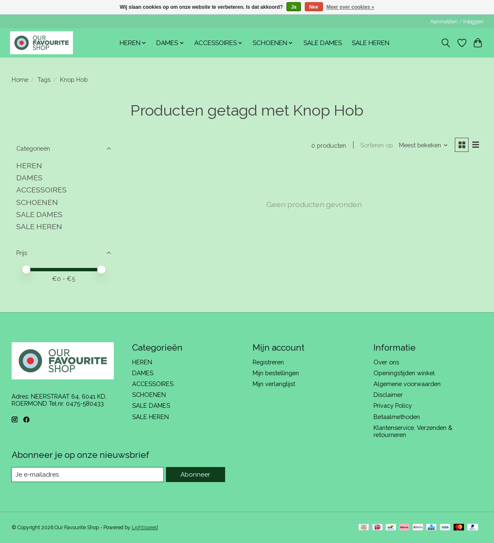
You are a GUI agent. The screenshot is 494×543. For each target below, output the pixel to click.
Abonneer (196, 474)
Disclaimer (388, 394)
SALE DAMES (322, 43)
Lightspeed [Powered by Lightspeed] (145, 527)
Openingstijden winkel (404, 372)
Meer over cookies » (350, 7)
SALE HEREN (370, 43)
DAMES (29, 177)
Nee (313, 7)
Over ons (386, 362)
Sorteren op (375, 145)
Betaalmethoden (397, 416)
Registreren (268, 362)
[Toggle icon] (445, 43)
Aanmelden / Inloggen (457, 22)
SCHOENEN (37, 202)
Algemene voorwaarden (407, 383)
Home (20, 79)
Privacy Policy (393, 405)
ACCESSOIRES (41, 189)
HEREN (29, 165)
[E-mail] (89, 474)
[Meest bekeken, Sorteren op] (422, 145)
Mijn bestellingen (276, 372)
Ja (293, 7)
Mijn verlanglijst (274, 383)
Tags (44, 79)
